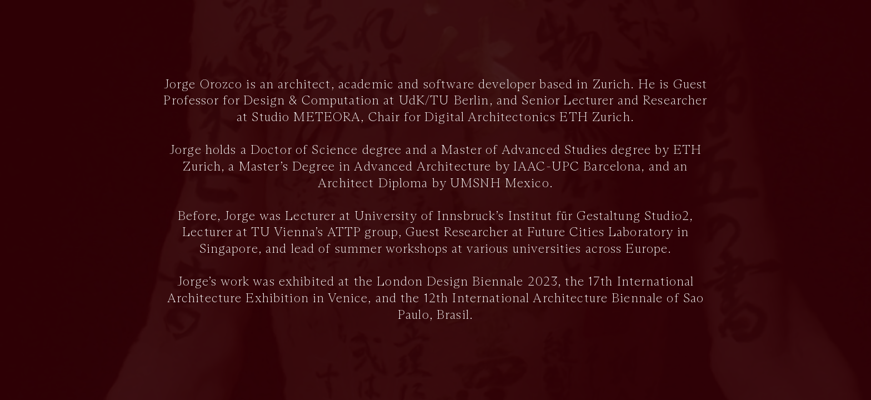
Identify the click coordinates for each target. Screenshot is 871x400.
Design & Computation (311, 100)
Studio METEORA (306, 117)
